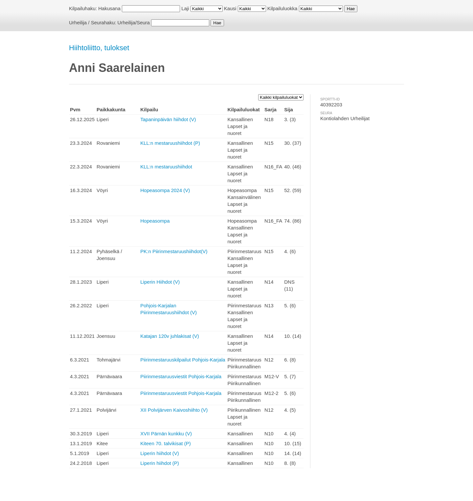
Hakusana (109, 8)
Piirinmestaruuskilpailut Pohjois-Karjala (182, 359)
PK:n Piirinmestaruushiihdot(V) (173, 251)
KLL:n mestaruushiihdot (166, 166)
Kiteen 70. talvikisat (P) (165, 443)
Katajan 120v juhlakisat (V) (169, 336)
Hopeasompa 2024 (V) (165, 190)
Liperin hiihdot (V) (159, 453)
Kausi (230, 8)
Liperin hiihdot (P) (159, 463)
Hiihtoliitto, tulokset (99, 48)
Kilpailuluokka (282, 8)
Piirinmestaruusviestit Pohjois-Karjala (180, 376)
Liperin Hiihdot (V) (160, 282)
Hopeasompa (154, 221)
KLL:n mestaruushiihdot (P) (170, 143)
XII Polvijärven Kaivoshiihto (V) (174, 410)
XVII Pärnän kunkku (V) (166, 433)
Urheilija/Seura (134, 22)
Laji (185, 8)
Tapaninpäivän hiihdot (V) (168, 119)
